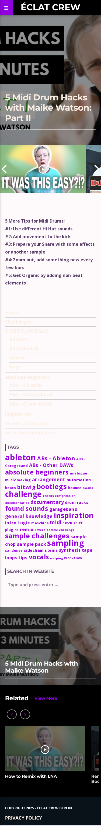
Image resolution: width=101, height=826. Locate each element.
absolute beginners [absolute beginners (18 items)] (37, 472)
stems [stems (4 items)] (51, 550)
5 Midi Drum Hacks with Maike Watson (41, 667)
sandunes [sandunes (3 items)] (14, 550)
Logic (15, 367)
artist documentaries (30, 433)
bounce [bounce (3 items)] (75, 488)
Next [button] (97, 169)
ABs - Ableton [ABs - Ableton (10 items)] (56, 458)
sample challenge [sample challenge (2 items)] (61, 530)
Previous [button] (4, 169)
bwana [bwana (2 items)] (88, 488)
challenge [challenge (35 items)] (23, 494)
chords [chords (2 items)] (48, 496)
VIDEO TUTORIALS (27, 331)
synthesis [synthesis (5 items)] (70, 550)
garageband (24, 348)
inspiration (18, 414)
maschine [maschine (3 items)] (40, 523)
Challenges (18, 322)
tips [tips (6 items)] (22, 557)
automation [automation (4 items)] (79, 479)
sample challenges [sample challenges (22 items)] (37, 535)
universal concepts (27, 423)
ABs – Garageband (31, 394)
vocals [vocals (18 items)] (39, 557)
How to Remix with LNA (31, 776)
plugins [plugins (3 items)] (12, 530)
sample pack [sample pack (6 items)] (31, 544)
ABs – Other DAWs (30, 404)
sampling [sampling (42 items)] (65, 542)
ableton (18, 339)
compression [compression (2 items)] (65, 496)
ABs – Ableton (25, 385)
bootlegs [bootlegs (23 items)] (52, 486)
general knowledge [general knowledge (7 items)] (29, 516)
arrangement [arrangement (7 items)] (48, 479)
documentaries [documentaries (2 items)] (17, 503)
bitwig (17, 357)
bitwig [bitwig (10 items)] (26, 487)
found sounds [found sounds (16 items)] (26, 508)
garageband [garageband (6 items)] (63, 509)
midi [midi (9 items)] (55, 522)
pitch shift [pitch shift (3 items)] (72, 523)
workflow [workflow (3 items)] (73, 558)
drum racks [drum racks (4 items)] (76, 502)
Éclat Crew (50, 7)
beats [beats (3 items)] (10, 488)
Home (12, 313)
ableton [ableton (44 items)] (20, 457)
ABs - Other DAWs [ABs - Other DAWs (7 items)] (51, 465)
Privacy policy (23, 818)
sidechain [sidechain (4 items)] (34, 550)
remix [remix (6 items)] (26, 529)
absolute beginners (28, 377)
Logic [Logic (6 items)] (24, 522)
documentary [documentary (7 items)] (47, 502)
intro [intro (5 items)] (10, 523)
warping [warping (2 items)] (56, 558)
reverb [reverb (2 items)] (40, 530)
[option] (43, 169)
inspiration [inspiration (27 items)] (74, 515)
